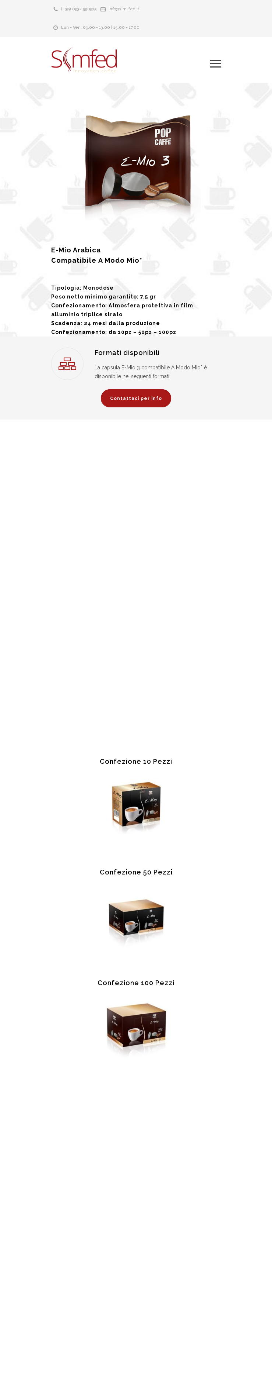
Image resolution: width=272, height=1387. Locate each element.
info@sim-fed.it (124, 9)
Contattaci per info (136, 398)
